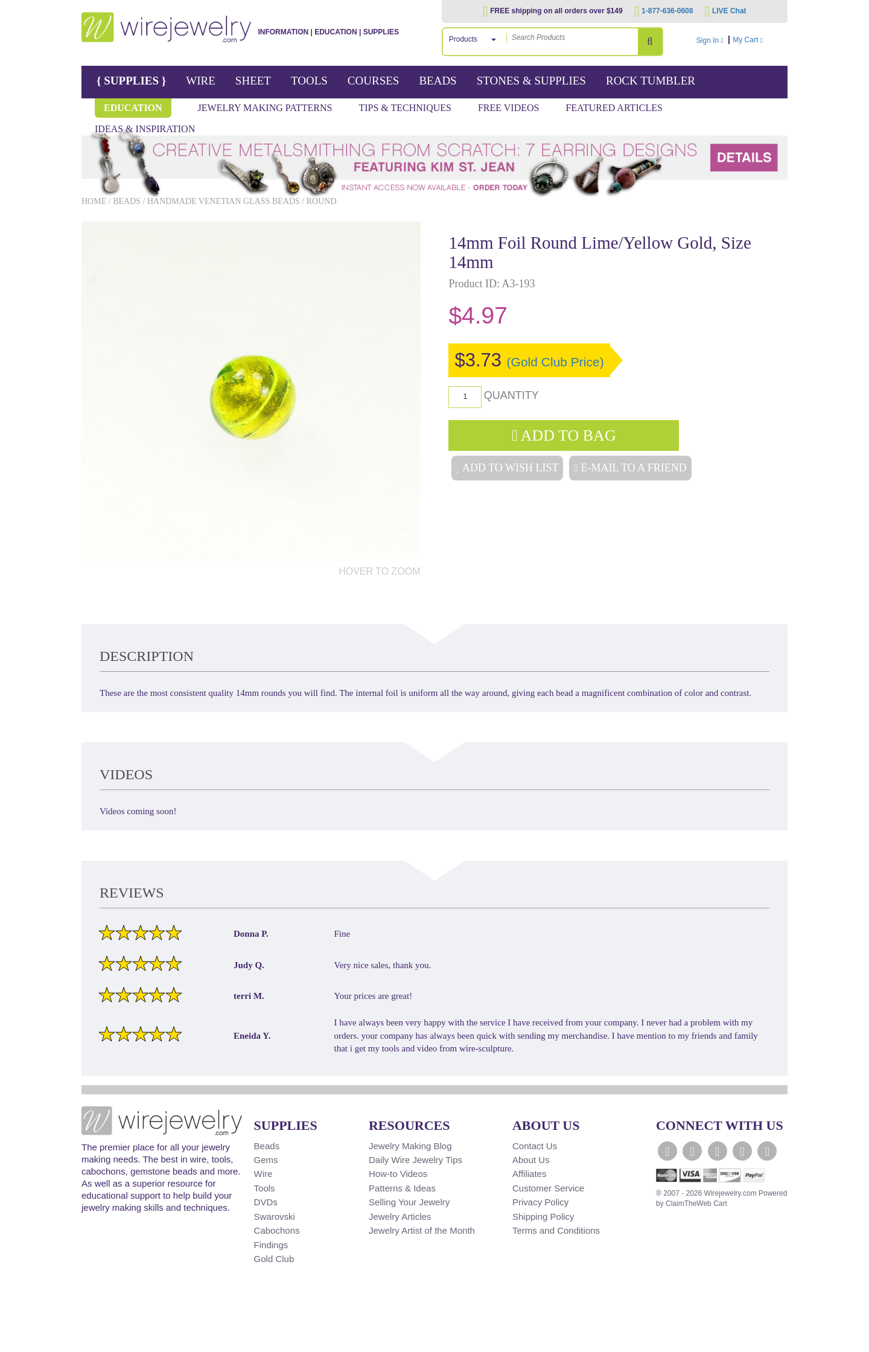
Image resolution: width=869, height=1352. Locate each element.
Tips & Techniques (404, 108)
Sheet (253, 80)
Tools (309, 80)
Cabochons (277, 1230)
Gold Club (274, 1259)
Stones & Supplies (531, 80)
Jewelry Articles (400, 1216)
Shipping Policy (543, 1216)
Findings (271, 1245)
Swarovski (274, 1216)
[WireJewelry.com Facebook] (667, 1151)
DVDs (266, 1202)
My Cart (759, 40)
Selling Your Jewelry (409, 1202)
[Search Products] (650, 41)
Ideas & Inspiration (145, 129)
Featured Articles (613, 108)
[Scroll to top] (97, 1341)
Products (463, 39)
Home (93, 201)
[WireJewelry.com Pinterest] (767, 1151)
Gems (266, 1160)
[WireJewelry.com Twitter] (692, 1151)
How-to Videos (398, 1174)
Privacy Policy (540, 1202)
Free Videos (509, 108)
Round (322, 201)
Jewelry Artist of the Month (422, 1230)
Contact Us (534, 1146)
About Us (531, 1160)
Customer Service (548, 1188)
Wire (200, 80)
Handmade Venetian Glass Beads (223, 201)
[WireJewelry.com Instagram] (742, 1151)
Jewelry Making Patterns (265, 108)
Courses (373, 80)
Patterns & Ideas (402, 1188)
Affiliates (529, 1174)
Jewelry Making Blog (410, 1146)
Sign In (710, 40)
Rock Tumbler (650, 80)
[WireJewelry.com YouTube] (717, 1151)
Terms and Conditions (556, 1230)
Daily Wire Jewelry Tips (415, 1160)
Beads (437, 80)
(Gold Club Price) (555, 362)
